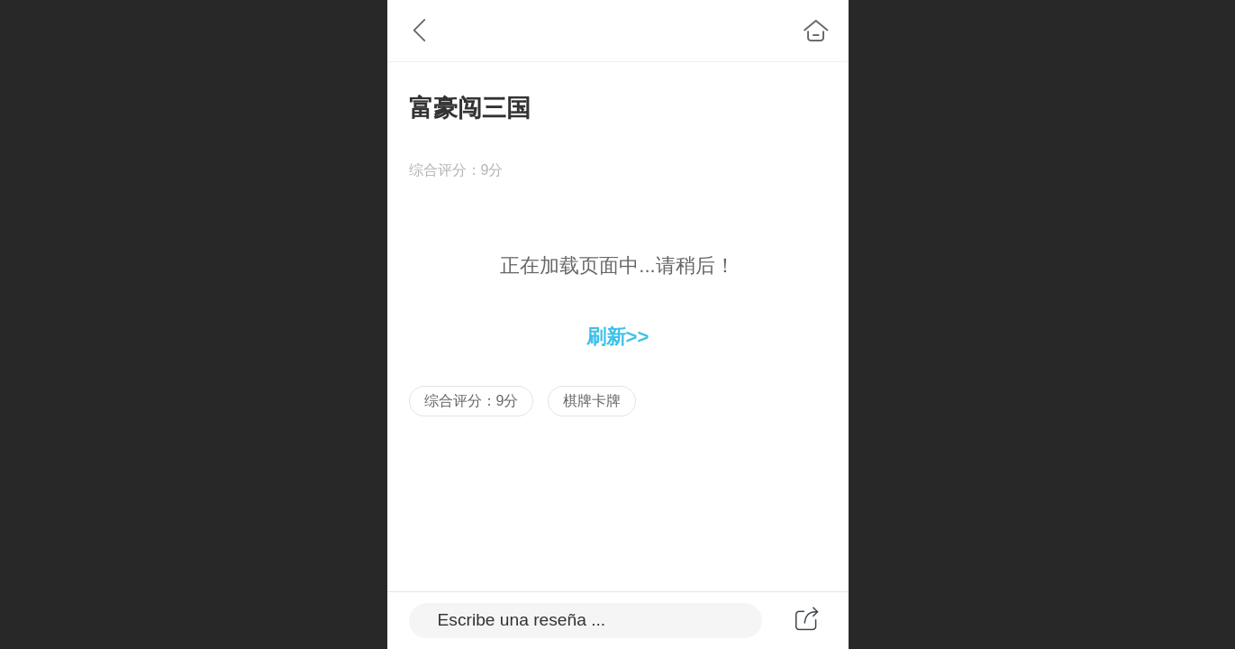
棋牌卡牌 (592, 400)
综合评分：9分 (471, 400)
